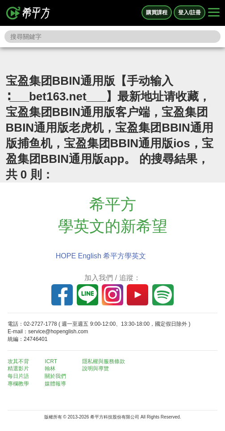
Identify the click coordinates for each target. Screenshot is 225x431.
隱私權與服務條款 (103, 361)
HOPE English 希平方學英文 (101, 256)
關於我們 (55, 376)
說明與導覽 (95, 368)
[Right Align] (213, 13)
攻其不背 (18, 361)
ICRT (51, 361)
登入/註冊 (189, 12)
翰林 (50, 368)
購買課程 (156, 12)
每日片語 (18, 376)
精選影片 (18, 368)
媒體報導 (55, 384)
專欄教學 (18, 384)
